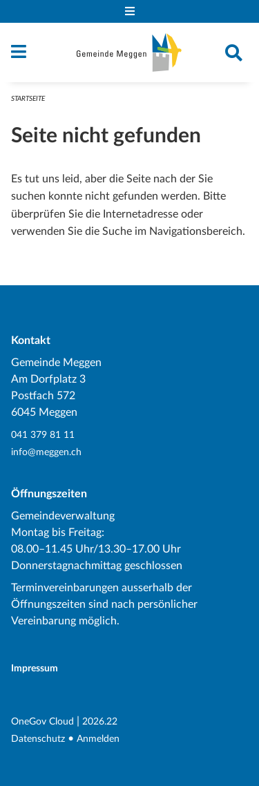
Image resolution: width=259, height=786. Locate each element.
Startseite (28, 98)
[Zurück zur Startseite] (129, 52)
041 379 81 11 (43, 435)
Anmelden (98, 739)
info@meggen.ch (46, 452)
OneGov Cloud (42, 721)
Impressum (34, 668)
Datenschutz (38, 739)
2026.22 (99, 721)
